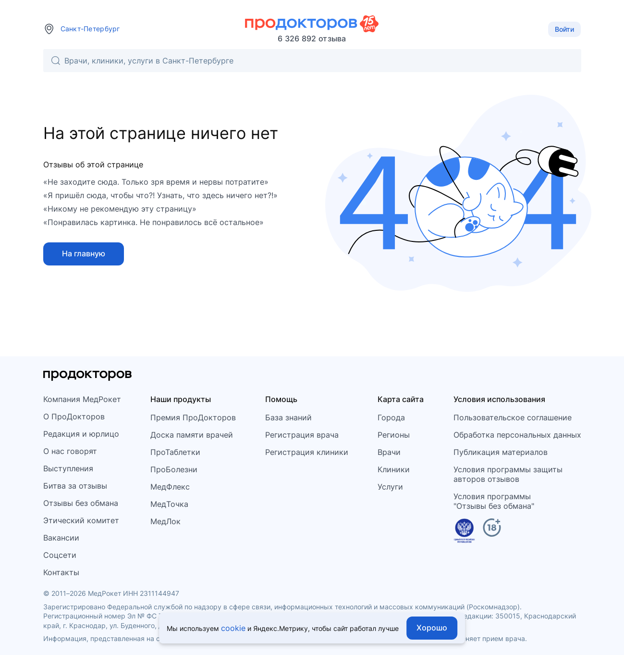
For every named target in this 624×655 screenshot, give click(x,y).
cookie (233, 628)
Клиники (394, 469)
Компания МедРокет (82, 399)
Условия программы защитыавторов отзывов (508, 474)
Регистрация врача (302, 435)
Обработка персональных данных (517, 435)
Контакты (61, 572)
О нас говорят (70, 451)
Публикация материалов (500, 452)
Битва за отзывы (75, 486)
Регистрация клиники (306, 452)
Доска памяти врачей (191, 435)
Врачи (389, 452)
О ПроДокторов (74, 416)
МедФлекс (170, 486)
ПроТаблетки (175, 452)
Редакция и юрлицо (81, 434)
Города (391, 417)
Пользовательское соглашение (512, 417)
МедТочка (169, 504)
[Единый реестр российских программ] (464, 532)
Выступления (68, 468)
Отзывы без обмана (80, 503)
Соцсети (59, 555)
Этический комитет (81, 520)
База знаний (288, 417)
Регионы (394, 435)
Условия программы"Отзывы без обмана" (493, 501)
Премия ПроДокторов (193, 417)
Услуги (390, 486)
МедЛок (165, 521)
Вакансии (61, 537)
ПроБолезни (173, 469)
